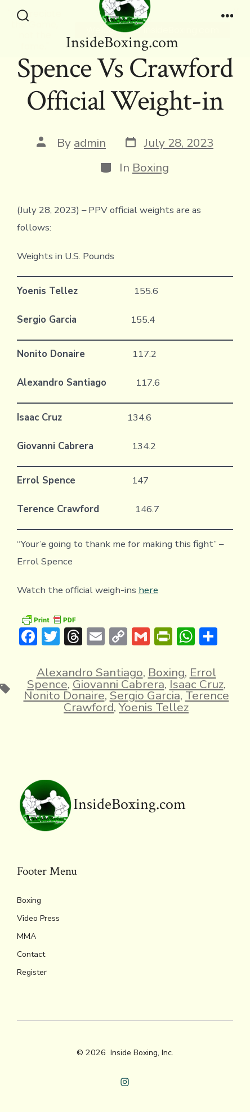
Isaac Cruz (196, 684)
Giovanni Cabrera (118, 684)
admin (90, 143)
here (148, 590)
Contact (31, 954)
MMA (26, 936)
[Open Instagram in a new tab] (125, 1082)
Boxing (150, 167)
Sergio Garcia (145, 695)
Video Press (38, 918)
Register (32, 972)
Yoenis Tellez (154, 707)
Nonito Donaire (64, 695)
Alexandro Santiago (90, 672)
